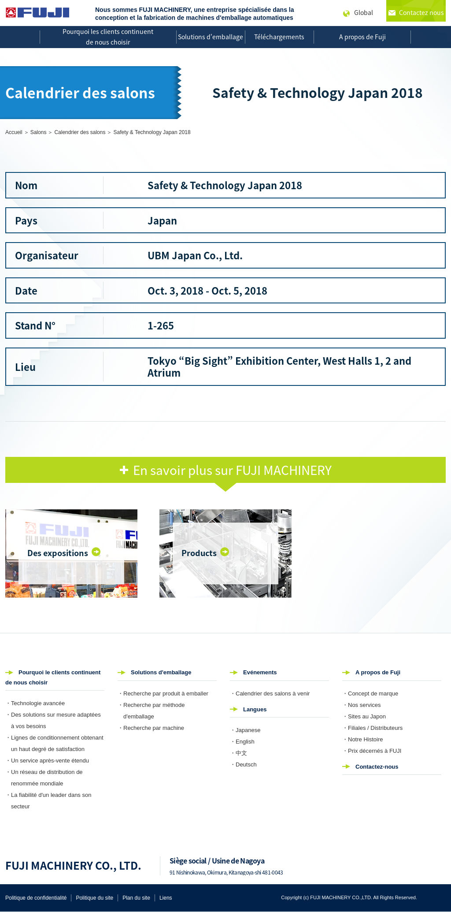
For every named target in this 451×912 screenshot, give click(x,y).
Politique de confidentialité (36, 898)
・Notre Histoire (362, 739)
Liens (165, 898)
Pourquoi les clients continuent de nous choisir (108, 36)
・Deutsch (243, 764)
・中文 (238, 753)
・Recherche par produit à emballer (163, 693)
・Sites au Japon (364, 716)
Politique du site (94, 898)
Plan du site (136, 898)
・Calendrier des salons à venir (270, 693)
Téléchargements (279, 36)
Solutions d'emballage (210, 36)
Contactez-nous (377, 766)
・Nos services (361, 705)
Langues (254, 709)
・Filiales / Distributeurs (372, 728)
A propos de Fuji (362, 36)
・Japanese (245, 730)
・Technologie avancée (35, 703)
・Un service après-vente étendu (47, 760)
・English (242, 741)
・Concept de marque (370, 693)
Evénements (260, 672)
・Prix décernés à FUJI (371, 751)
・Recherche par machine (151, 728)
